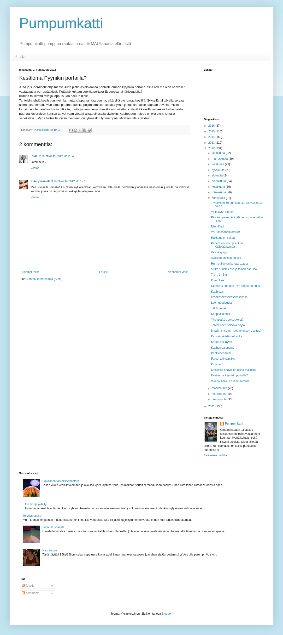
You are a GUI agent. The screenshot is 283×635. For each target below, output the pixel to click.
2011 (212, 406)
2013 (212, 142)
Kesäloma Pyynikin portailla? (229, 375)
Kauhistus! (217, 291)
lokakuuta (218, 164)
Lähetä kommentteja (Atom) (44, 279)
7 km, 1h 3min (220, 274)
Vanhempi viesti (178, 272)
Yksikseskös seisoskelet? (227, 319)
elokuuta (218, 175)
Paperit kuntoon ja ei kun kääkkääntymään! (227, 245)
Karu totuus (49, 550)
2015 (212, 131)
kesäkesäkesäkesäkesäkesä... (230, 297)
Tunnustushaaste (53, 527)
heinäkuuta (219, 181)
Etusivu (20, 57)
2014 (212, 137)
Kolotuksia (217, 280)
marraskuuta (220, 158)
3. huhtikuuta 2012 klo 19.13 (69, 181)
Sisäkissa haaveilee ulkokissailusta (233, 370)
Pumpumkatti (61, 23)
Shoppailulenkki (221, 314)
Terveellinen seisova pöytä (228, 325)
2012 (212, 148)
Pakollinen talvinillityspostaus (61, 481)
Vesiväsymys (219, 252)
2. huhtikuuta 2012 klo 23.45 (57, 156)
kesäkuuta (219, 186)
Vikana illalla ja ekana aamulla (230, 381)
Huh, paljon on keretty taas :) (229, 263)
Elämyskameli (40, 181)
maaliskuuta (220, 388)
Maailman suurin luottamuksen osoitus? (236, 330)
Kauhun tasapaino (222, 347)
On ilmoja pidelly (35, 504)
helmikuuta (219, 394)
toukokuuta (219, 192)
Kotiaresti (217, 364)
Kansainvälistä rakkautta (226, 336)
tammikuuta (219, 399)
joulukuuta (219, 153)
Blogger (167, 613)
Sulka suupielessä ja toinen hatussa (234, 269)
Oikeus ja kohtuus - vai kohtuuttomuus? (236, 286)
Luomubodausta (221, 302)
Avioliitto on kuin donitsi (226, 258)
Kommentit (30, 593)
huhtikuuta (219, 198)
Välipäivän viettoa (222, 212)
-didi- (34, 156)
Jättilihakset (218, 308)
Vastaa (35, 168)
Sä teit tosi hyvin (221, 342)
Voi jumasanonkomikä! (225, 232)
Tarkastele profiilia (215, 455)
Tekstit (28, 585)
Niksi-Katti (217, 226)
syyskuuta (218, 170)
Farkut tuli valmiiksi (223, 358)
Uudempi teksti (29, 272)
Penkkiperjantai (221, 353)
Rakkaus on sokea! (223, 237)
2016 (212, 125)
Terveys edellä (32, 515)
